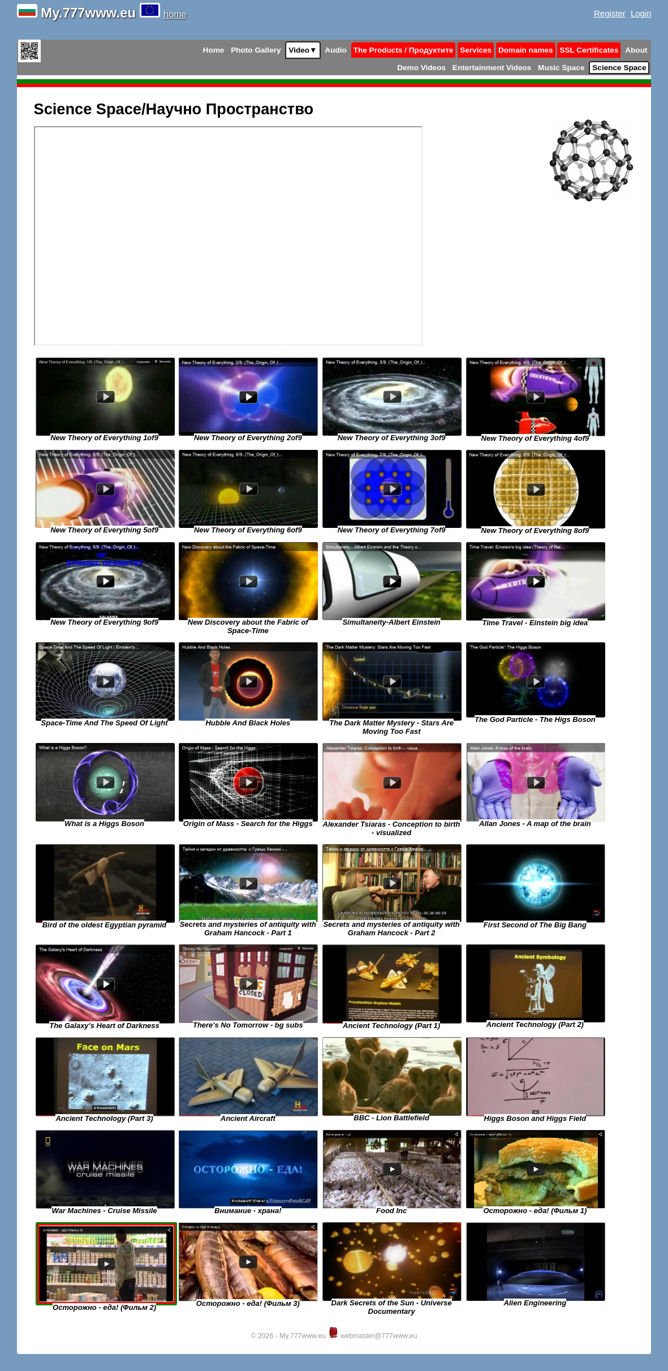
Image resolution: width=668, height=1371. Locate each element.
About (636, 50)
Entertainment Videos (492, 67)
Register (610, 13)
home (175, 14)
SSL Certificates (588, 50)
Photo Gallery (256, 50)
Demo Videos (421, 67)
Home (214, 50)
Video (302, 50)
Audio (336, 50)
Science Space (619, 67)
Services (476, 50)
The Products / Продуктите (404, 50)
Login (641, 13)
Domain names (525, 50)
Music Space (561, 67)
